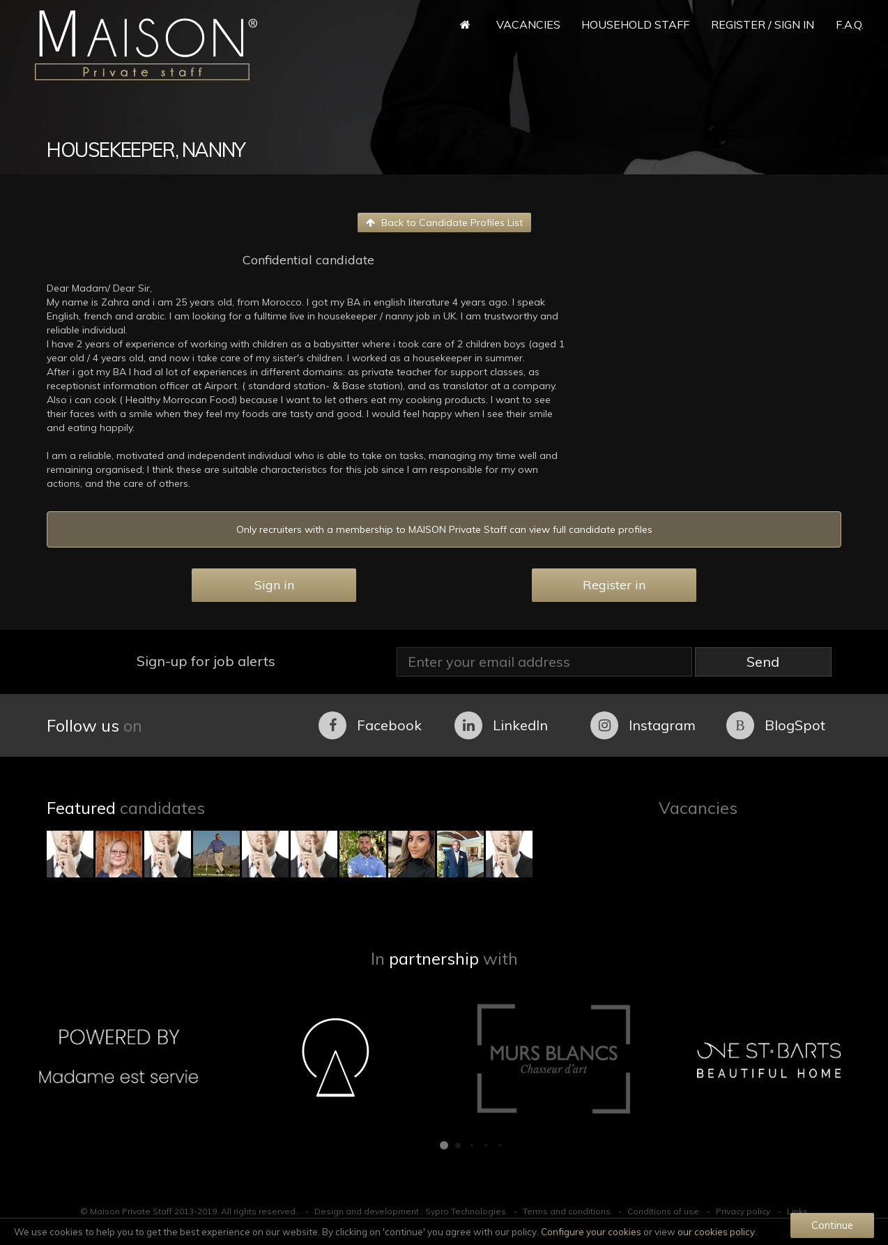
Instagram (643, 725)
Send (763, 661)
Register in (614, 585)
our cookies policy (716, 1231)
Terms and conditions (567, 1211)
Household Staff (635, 24)
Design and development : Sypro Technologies (410, 1211)
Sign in (274, 585)
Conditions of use (663, 1211)
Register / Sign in (762, 24)
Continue (832, 1225)
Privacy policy (743, 1211)
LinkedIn (501, 725)
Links (797, 1211)
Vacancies (528, 24)
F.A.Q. (850, 24)
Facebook (370, 725)
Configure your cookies (591, 1231)
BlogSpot (775, 725)
